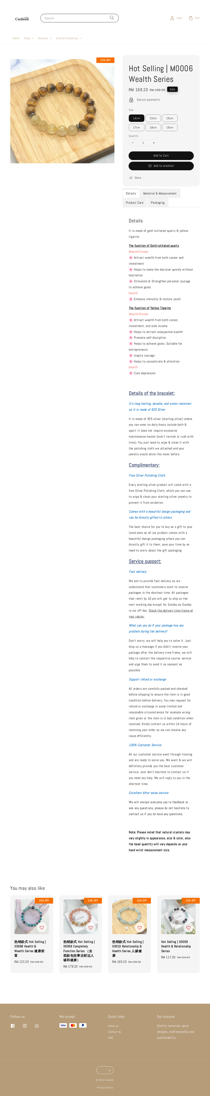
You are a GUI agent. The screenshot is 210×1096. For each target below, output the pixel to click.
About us (113, 1026)
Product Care (134, 202)
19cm (169, 127)
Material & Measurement (160, 193)
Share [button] (135, 178)
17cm (136, 127)
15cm (153, 118)
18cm (153, 127)
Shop (27, 38)
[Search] (112, 18)
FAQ (110, 1038)
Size (131, 110)
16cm (169, 118)
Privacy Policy (105, 1087)
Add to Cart (161, 155)
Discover (43, 38)
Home (16, 38)
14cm (136, 118)
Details (131, 193)
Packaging (157, 202)
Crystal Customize (67, 38)
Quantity (133, 136)
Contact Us (114, 1032)
